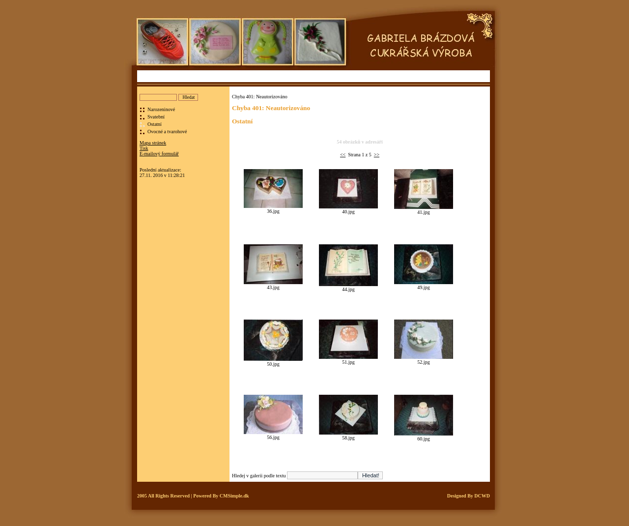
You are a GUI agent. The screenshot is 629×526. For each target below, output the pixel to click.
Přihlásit (148, 164)
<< (342, 154)
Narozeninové (161, 109)
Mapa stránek (153, 143)
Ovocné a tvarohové (167, 131)
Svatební (156, 116)
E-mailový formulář (159, 153)
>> (376, 154)
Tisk (144, 148)
